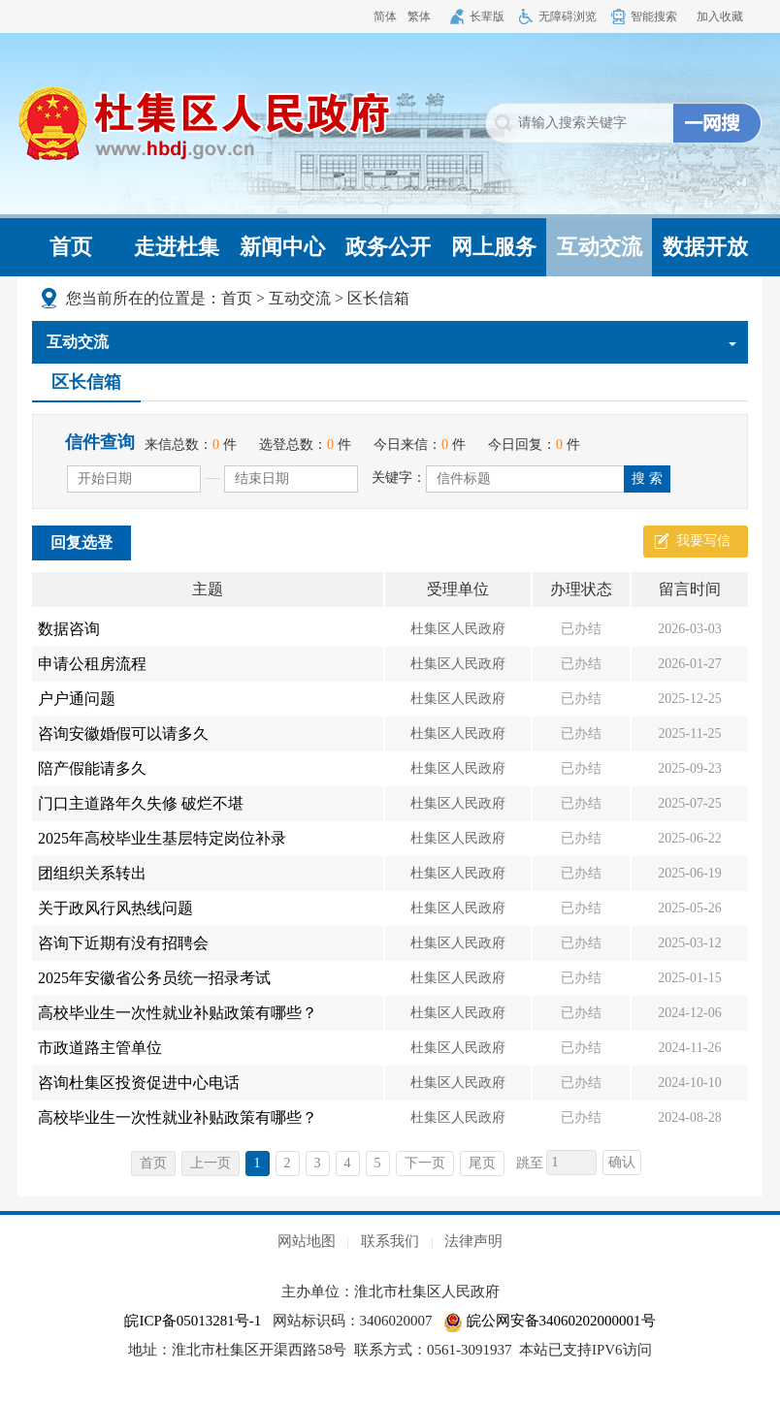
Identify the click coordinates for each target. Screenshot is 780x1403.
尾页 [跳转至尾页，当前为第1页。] (482, 1163)
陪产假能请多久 (92, 768)
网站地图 (306, 1241)
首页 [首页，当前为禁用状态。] (153, 1163)
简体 (385, 16)
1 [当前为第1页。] (257, 1163)
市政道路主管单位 (100, 1047)
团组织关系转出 (92, 873)
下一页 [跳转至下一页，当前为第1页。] (425, 1163)
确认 (621, 1162)
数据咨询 (69, 629)
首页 (70, 247)
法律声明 (473, 1241)
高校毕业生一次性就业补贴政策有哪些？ (177, 1012)
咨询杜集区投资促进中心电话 (139, 1082)
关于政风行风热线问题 (115, 908)
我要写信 (703, 540)
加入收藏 (720, 16)
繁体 (419, 16)
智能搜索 (654, 16)
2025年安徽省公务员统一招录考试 (154, 978)
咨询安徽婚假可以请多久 (123, 733)
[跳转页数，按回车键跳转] (571, 1162)
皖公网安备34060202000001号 (549, 1320)
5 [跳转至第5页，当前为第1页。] (377, 1163)
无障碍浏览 (567, 16)
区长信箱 (378, 298)
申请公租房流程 (92, 663)
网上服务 (493, 247)
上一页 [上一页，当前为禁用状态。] (210, 1163)
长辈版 (487, 16)
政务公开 (388, 247)
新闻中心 (282, 247)
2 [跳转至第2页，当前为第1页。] (287, 1163)
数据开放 (705, 247)
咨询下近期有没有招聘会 (123, 943)
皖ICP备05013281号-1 (192, 1320)
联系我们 (390, 1241)
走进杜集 (176, 247)
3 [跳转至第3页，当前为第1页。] (317, 1163)
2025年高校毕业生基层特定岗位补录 (162, 838)
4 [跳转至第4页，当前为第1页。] (347, 1163)
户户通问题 (76, 698)
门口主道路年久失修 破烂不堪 (141, 803)
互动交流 (599, 247)
